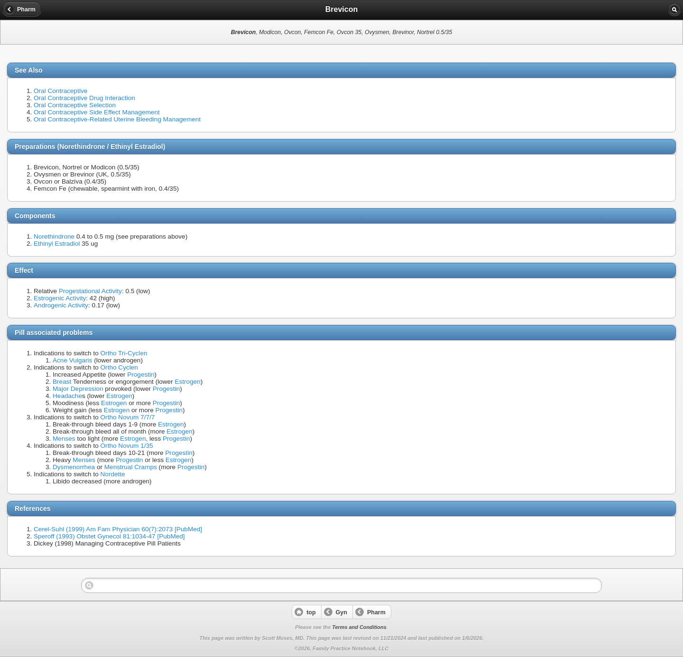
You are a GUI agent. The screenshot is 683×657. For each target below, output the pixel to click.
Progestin (140, 374)
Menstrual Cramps (130, 467)
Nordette (113, 474)
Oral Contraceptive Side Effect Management (97, 112)
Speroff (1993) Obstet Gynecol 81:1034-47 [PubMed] (109, 536)
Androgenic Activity (61, 305)
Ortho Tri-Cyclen (124, 353)
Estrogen (187, 381)
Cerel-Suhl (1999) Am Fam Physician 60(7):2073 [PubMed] (118, 529)
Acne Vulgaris (72, 360)
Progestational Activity (90, 291)
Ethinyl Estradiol (57, 243)
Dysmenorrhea (74, 467)
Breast (62, 381)
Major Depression (78, 388)
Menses (64, 438)
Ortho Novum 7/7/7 (128, 417)
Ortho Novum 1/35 (127, 445)
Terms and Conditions (359, 627)
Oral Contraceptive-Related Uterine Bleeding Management (117, 119)
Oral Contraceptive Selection (75, 105)
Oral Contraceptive (60, 90)
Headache (67, 395)
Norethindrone (54, 236)
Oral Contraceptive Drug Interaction (84, 98)
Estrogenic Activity (60, 298)
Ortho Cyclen (119, 367)
